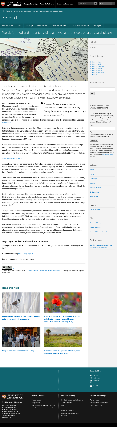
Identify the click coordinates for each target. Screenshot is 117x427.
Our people (29, 26)
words (92, 170)
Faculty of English (95, 227)
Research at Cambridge (65, 4)
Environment (94, 196)
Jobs (62, 405)
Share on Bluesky (97, 62)
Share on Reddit (97, 70)
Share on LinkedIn (97, 68)
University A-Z (6, 418)
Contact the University (9, 405)
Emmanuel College (96, 223)
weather (92, 183)
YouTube (96, 386)
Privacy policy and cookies (10, 411)
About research (42, 26)
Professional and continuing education (43, 405)
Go (92, 93)
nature (92, 174)
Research (9, 11)
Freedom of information (9, 409)
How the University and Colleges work (72, 400)
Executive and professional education (43, 408)
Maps (62, 408)
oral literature (94, 192)
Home (3, 11)
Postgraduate (36, 402)
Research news (95, 400)
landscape (93, 178)
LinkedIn (96, 380)
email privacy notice (107, 154)
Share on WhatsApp (98, 72)
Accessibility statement (9, 407)
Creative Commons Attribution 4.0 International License (43, 270)
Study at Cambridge (31, 4)
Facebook (96, 375)
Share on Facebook (98, 66)
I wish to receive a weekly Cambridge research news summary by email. (101, 135)
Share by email (96, 64)
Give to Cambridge (66, 402)
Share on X (95, 74)
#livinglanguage (24, 254)
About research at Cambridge (99, 402)
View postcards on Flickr (12, 158)
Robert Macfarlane (95, 210)
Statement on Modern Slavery (11, 413)
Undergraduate (36, 400)
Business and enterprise (81, 26)
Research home (7, 26)
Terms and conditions (8, 415)
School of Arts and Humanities (99, 232)
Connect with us (95, 371)
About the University (47, 4)
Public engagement (96, 405)
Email (91, 125)
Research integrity (59, 26)
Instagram (96, 378)
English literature (95, 187)
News (19, 26)
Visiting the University (67, 410)
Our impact (97, 26)
